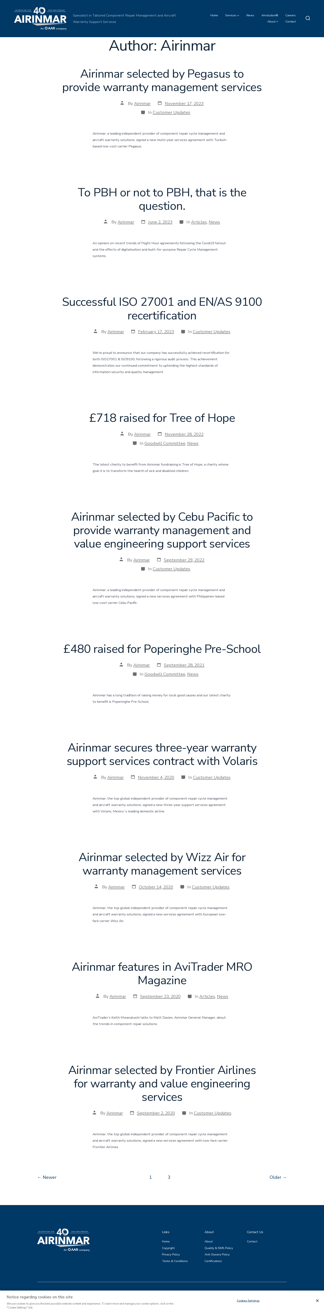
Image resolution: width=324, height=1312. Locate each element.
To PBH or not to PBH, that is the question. (162, 199)
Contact (290, 22)
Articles (199, 222)
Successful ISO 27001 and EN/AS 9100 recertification (162, 308)
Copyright (168, 1248)
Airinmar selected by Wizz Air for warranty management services (162, 864)
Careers (290, 15)
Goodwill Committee (164, 443)
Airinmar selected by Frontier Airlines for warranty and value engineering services (162, 1083)
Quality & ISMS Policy (219, 1248)
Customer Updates (171, 112)
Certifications (213, 1261)
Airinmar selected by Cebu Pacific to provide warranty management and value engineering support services (162, 530)
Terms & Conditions (175, 1261)
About (272, 22)
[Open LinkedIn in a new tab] (283, 1292)
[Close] (317, 1306)
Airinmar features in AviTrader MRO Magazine (162, 973)
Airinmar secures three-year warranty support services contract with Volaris (162, 754)
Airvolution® (269, 15)
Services (232, 15)
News (250, 15)
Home (214, 15)
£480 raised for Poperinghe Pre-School (162, 649)
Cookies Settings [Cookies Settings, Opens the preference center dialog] (248, 1306)
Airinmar (142, 103)
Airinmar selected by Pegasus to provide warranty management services (162, 80)
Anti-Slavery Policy (217, 1254)
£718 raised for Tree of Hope (162, 418)
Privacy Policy (171, 1254)
